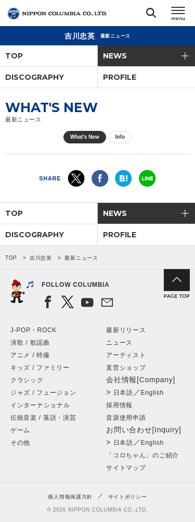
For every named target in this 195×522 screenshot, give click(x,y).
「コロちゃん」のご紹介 (142, 455)
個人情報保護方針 (70, 497)
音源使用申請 (126, 417)
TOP (14, 55)
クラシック (27, 380)
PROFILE (119, 77)
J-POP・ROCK (33, 330)
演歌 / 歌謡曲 (30, 342)
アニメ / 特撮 (30, 355)
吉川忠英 (41, 258)
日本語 (123, 392)
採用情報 (119, 405)
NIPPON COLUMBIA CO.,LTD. (57, 13)
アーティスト (126, 355)
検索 (151, 15)
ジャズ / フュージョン (43, 392)
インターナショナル (40, 405)
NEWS (115, 55)
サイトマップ (126, 467)
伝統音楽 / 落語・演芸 (43, 417)
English (152, 392)
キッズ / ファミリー (40, 367)
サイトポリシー (127, 497)
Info (120, 137)
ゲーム (20, 430)
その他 (20, 442)
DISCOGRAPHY (34, 77)
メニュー (178, 15)
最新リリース (126, 330)
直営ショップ (126, 367)
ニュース (119, 342)
